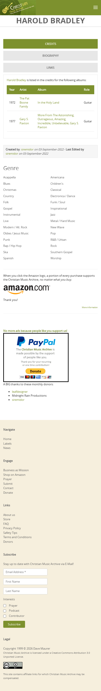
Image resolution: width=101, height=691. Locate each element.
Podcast (14, 611)
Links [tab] (50, 68)
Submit (8, 484)
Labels (7, 443)
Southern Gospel (61, 252)
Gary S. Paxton (24, 121)
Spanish (8, 258)
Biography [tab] (50, 56)
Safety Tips (10, 533)
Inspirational (58, 208)
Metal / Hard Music (62, 221)
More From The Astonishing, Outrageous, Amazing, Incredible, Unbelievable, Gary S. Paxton (58, 121)
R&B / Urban (58, 240)
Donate (8, 493)
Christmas (9, 190)
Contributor (16, 616)
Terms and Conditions (17, 537)
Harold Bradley (16, 80)
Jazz (52, 215)
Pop (53, 233)
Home (7, 439)
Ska (5, 252)
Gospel (7, 208)
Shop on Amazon (14, 475)
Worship (55, 258)
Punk (6, 240)
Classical (55, 190)
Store (6, 519)
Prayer (7, 479)
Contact (8, 488)
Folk (6, 202)
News (6, 448)
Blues (6, 184)
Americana (57, 177)
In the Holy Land (48, 102)
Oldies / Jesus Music (16, 233)
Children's (56, 184)
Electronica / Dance (62, 196)
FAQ (6, 524)
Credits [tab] (50, 44)
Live (5, 221)
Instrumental (11, 215)
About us (9, 515)
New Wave (57, 227)
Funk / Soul (57, 202)
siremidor (27, 149)
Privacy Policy (12, 528)
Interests (9, 599)
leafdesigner (20, 392)
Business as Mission (16, 470)
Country (8, 196)
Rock (53, 246)
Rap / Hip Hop (12, 246)
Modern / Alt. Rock (15, 227)
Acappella (9, 177)
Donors (8, 542)
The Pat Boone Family (24, 102)
